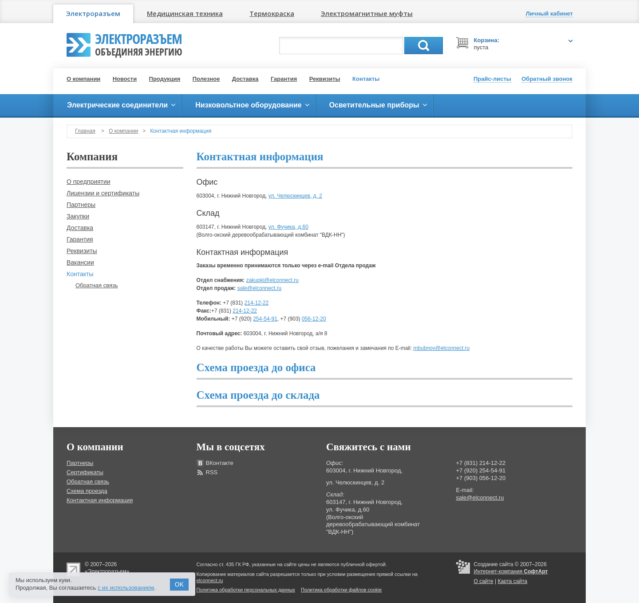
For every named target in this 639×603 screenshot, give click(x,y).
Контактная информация (100, 500)
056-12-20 (314, 319)
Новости (125, 78)
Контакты (365, 78)
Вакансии (80, 262)
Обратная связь (96, 285)
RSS (212, 472)
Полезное (206, 78)
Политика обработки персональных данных (246, 589)
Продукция (165, 78)
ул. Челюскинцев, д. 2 (295, 196)
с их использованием (126, 587)
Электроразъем (93, 13)
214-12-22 (257, 303)
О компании (83, 78)
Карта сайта (512, 581)
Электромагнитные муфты (367, 13)
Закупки (78, 216)
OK (179, 584)
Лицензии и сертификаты (103, 193)
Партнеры (81, 204)
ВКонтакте (220, 463)
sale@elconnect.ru (259, 288)
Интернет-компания (511, 571)
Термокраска (271, 13)
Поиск (423, 45)
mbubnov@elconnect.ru (441, 348)
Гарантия (284, 78)
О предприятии (88, 181)
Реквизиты (324, 78)
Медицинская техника (185, 13)
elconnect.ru (210, 580)
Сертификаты (85, 472)
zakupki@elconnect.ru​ (272, 280)
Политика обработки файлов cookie (341, 589)
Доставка (245, 78)
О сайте (483, 581)
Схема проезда (87, 491)
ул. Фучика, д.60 (288, 227)
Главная (85, 131)
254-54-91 (265, 319)
